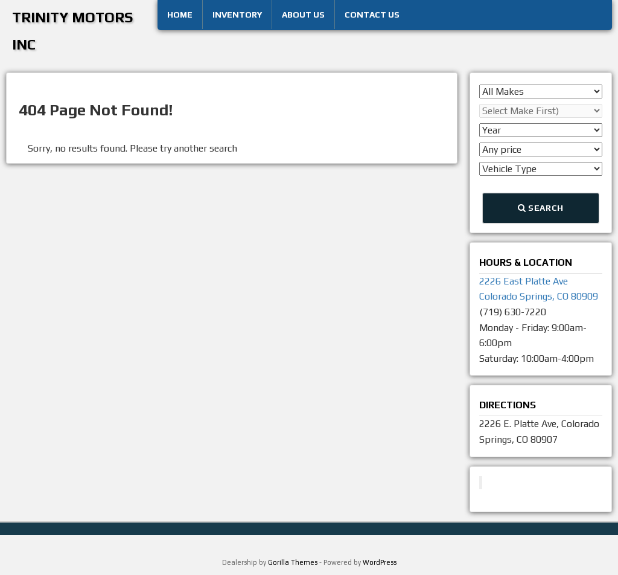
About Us (303, 14)
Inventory (237, 14)
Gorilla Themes (292, 562)
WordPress (380, 562)
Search (541, 208)
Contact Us (372, 14)
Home (180, 14)
